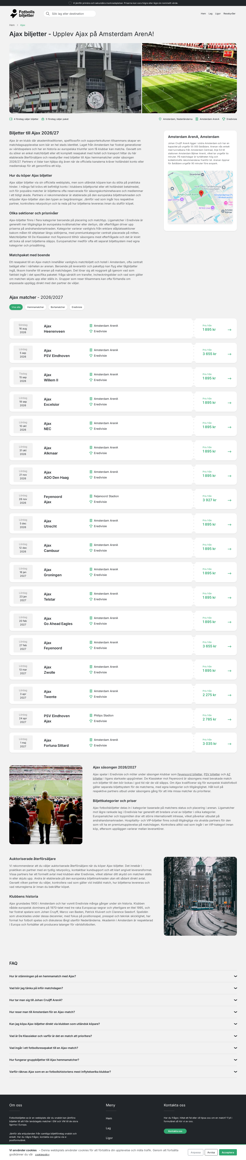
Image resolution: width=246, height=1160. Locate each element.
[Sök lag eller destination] (73, 14)
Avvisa (211, 1152)
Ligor (218, 13)
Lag (210, 13)
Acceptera (228, 1152)
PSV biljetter (212, 774)
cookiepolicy (42, 1154)
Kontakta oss (175, 1131)
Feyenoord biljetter (190, 774)
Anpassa (196, 1152)
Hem (203, 13)
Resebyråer (229, 13)
